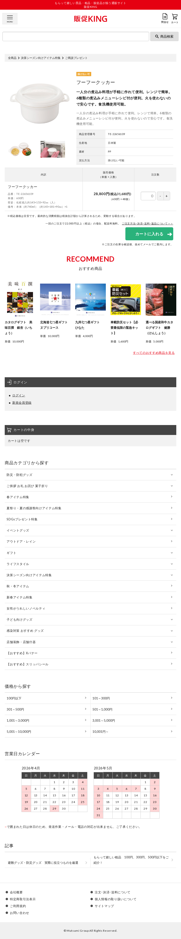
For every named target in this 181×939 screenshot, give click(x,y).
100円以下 (14, 698)
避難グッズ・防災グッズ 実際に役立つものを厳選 (43, 862)
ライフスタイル (18, 564)
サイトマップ (104, 906)
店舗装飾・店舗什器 (21, 642)
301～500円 (15, 709)
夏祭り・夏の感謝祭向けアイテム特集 (34, 508)
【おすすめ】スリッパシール (27, 664)
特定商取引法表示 (23, 899)
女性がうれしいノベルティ (26, 608)
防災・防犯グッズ (19, 475)
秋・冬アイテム (18, 586)
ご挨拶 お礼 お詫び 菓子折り (27, 486)
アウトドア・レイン (21, 541)
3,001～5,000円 (103, 720)
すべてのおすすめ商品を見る (154, 353)
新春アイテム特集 (19, 597)
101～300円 (101, 698)
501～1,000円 (102, 709)
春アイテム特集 (18, 497)
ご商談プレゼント (76, 58)
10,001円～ (100, 731)
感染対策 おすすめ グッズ (25, 630)
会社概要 (16, 892)
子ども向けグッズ (19, 619)
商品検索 (164, 36)
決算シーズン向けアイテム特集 (41, 58)
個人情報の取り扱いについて (115, 899)
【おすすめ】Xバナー (22, 653)
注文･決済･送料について (113, 892)
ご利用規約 (18, 906)
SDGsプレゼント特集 (22, 519)
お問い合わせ (19, 912)
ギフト (11, 553)
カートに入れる (149, 233)
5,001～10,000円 (19, 731)
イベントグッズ (18, 530)
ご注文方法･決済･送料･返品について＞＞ (147, 223)
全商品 (12, 58)
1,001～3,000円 (18, 720)
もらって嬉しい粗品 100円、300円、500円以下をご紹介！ (131, 859)
